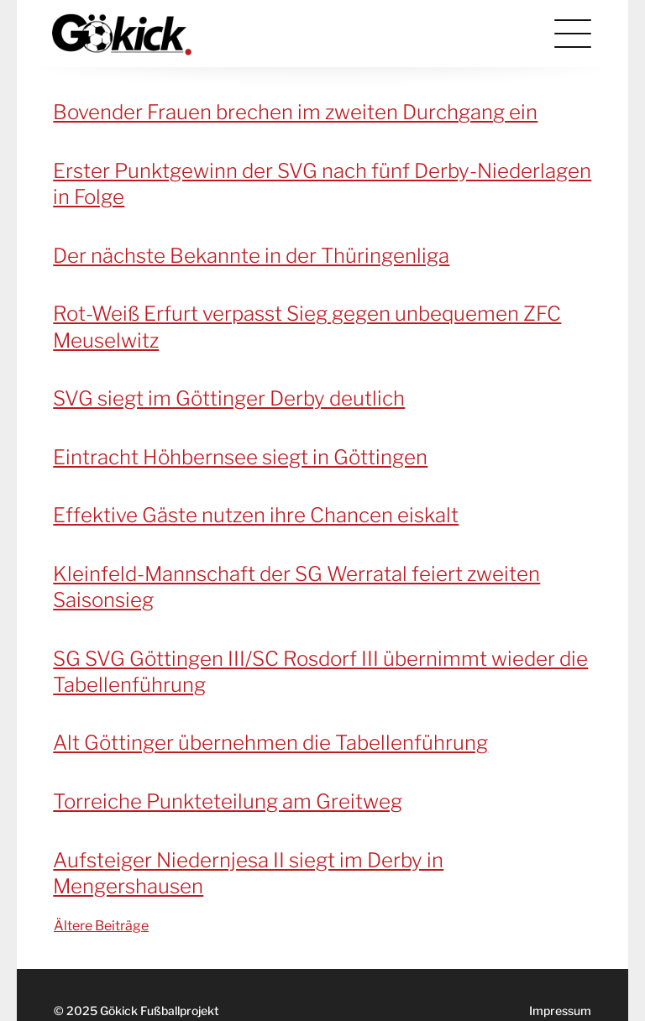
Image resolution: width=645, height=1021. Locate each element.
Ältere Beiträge (101, 926)
